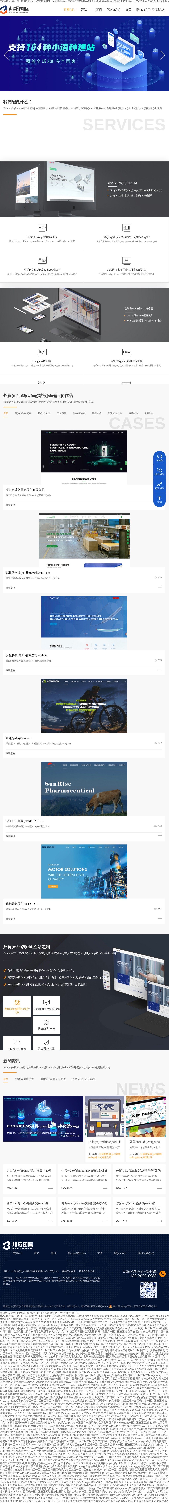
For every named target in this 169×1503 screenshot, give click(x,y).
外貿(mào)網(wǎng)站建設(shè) (29, 968)
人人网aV (45, 1495)
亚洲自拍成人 (25, 1498)
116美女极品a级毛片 (60, 1495)
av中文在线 (66, 1489)
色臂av (15, 1489)
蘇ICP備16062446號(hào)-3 (94, 996)
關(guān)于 (143, 9)
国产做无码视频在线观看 (93, 1486)
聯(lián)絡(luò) (146, 943)
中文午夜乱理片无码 (67, 1498)
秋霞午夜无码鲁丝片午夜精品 (71, 1501)
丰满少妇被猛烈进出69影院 (33, 1489)
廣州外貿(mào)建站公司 (63, 971)
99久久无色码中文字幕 (138, 1495)
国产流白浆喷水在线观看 (45, 1498)
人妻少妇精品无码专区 (70, 1486)
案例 (99, 9)
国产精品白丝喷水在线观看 (114, 1489)
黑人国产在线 (47, 1492)
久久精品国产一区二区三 (32, 1486)
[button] (162, 55)
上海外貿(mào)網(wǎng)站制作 (58, 968)
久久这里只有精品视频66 (118, 1486)
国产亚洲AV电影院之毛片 (20, 1501)
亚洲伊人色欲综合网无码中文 (112, 1495)
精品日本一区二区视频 (142, 1486)
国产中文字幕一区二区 (29, 1492)
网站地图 (4, 1009)
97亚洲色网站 (53, 1489)
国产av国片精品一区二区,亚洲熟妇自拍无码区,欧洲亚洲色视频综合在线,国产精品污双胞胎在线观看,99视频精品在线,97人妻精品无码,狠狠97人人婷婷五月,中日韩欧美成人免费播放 (84, 1)
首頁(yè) (69, 9)
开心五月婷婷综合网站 (117, 1498)
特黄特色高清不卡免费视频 (84, 1495)
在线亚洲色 (134, 1498)
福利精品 (145, 1498)
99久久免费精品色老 (130, 1492)
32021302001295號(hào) (145, 996)
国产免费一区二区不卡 (109, 1492)
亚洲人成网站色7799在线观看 (69, 1492)
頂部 (159, 498)
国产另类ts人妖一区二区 (44, 1501)
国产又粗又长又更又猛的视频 (86, 1489)
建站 (84, 9)
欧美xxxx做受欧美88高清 (28, 1495)
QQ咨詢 (159, 456)
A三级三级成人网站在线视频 (92, 1498)
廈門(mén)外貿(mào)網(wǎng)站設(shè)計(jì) (30, 971)
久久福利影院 (90, 1492)
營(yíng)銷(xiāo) (77, 943)
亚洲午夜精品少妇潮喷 (152, 1492)
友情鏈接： (8, 968)
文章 (129, 9)
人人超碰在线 (51, 1486)
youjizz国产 (13, 1498)
